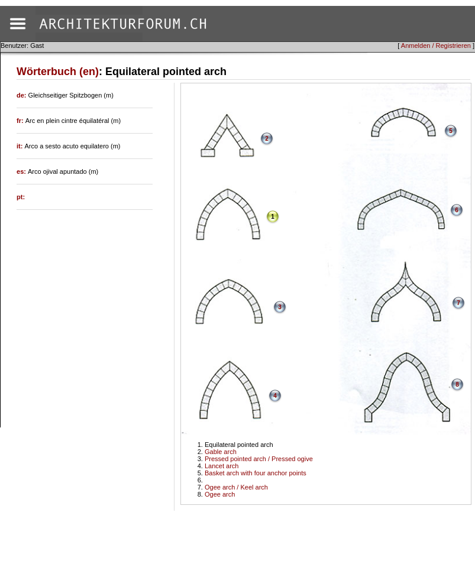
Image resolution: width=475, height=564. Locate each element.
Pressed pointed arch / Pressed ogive (259, 458)
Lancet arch (221, 465)
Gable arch (221, 451)
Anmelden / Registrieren (436, 45)
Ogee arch (220, 494)
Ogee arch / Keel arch (236, 487)
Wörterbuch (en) (58, 71)
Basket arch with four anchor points (255, 473)
